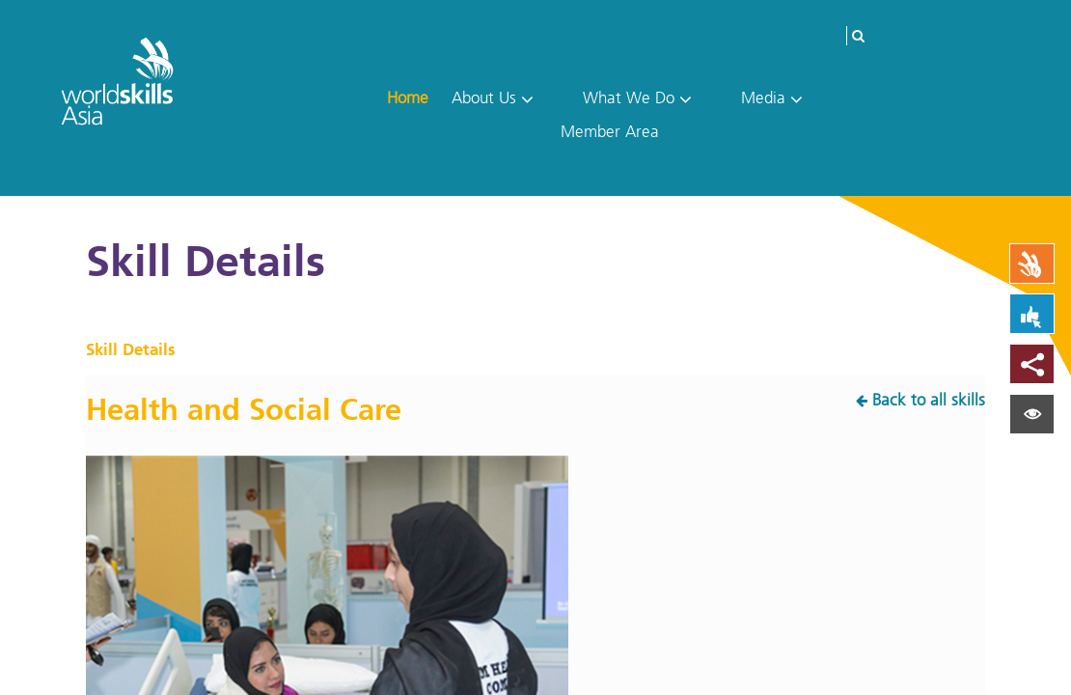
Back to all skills (928, 399)
